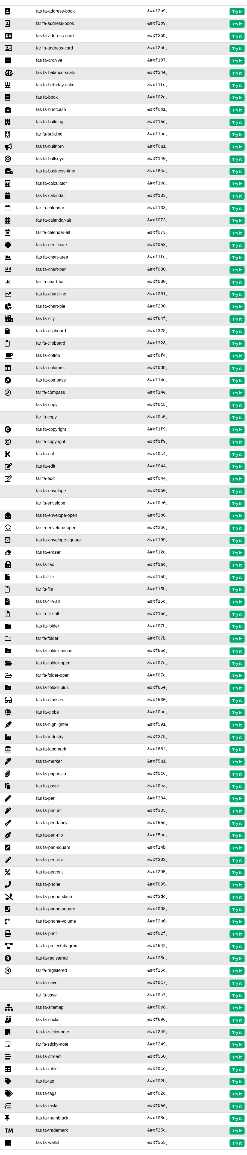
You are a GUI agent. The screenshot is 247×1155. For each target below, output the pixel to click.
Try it (237, 11)
